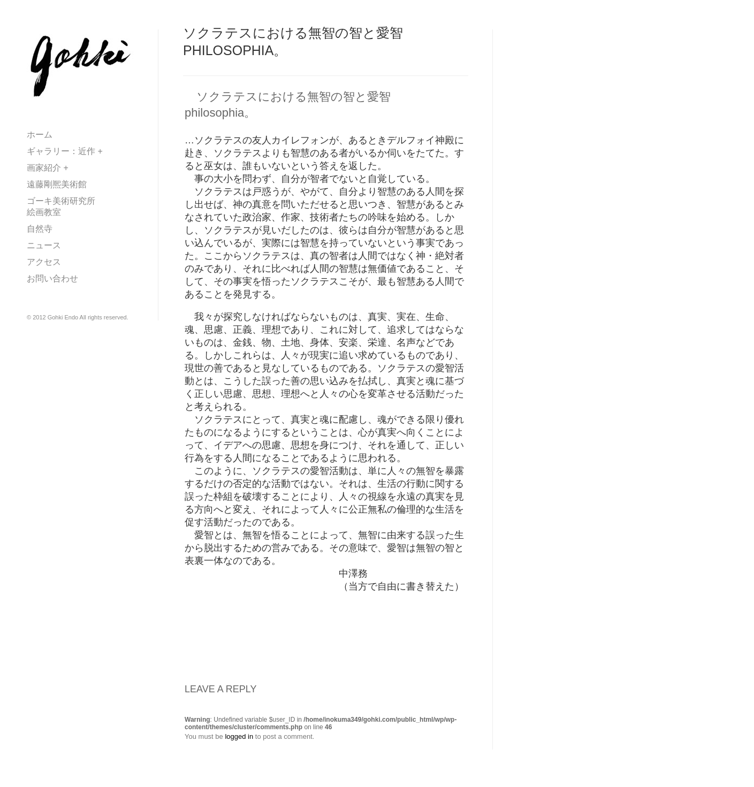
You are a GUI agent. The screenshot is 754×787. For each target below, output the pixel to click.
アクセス (44, 261)
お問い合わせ (52, 278)
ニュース (44, 245)
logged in (239, 736)
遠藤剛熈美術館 (61, 184)
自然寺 (39, 228)
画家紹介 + (47, 167)
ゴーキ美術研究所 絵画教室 (78, 206)
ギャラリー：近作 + (65, 151)
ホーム (39, 134)
